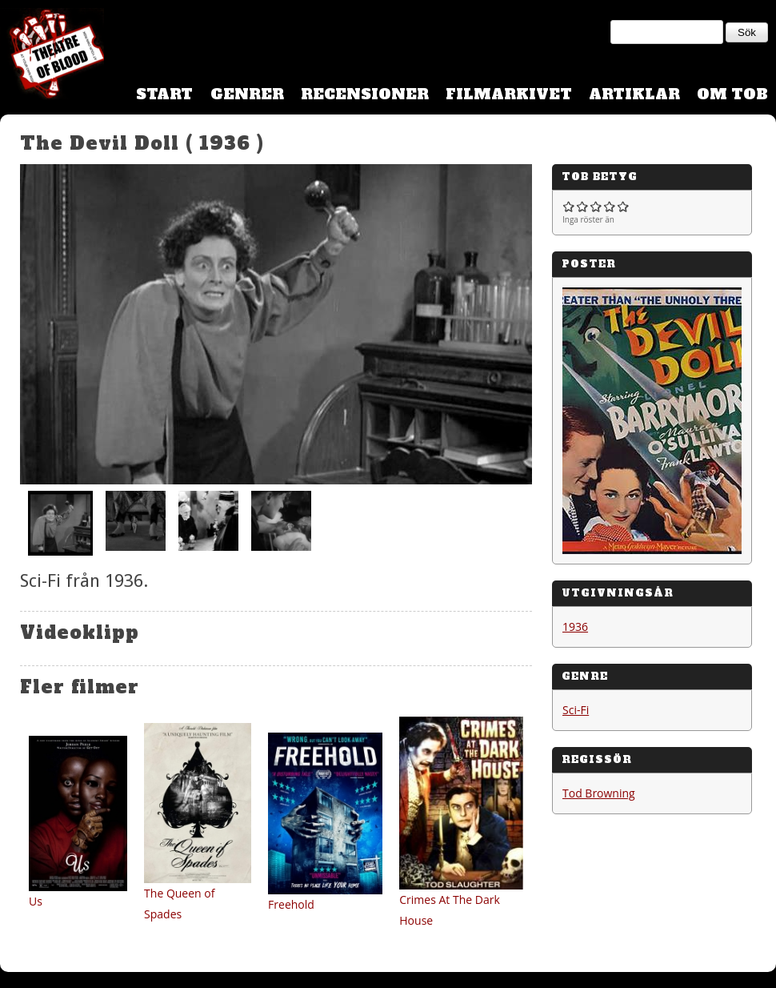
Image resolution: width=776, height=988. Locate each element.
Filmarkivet (509, 94)
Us (35, 901)
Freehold (291, 904)
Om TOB (732, 94)
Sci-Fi (575, 709)
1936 (575, 626)
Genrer (247, 94)
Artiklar (634, 94)
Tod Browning (598, 793)
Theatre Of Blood (52, 56)
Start (164, 94)
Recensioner (365, 94)
